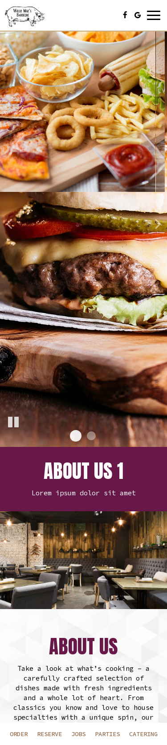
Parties (107, 734)
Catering (143, 734)
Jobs (78, 734)
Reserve (49, 734)
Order (19, 734)
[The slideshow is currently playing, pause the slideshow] (13, 422)
